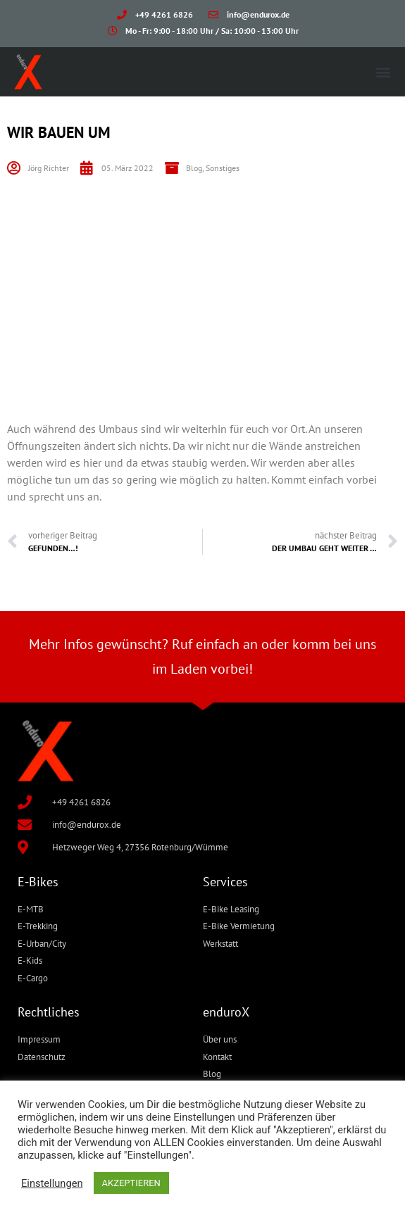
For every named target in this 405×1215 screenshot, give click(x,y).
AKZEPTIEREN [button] (131, 1183)
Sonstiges (222, 168)
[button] (382, 71)
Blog (194, 168)
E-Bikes (38, 882)
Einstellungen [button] (52, 1183)
